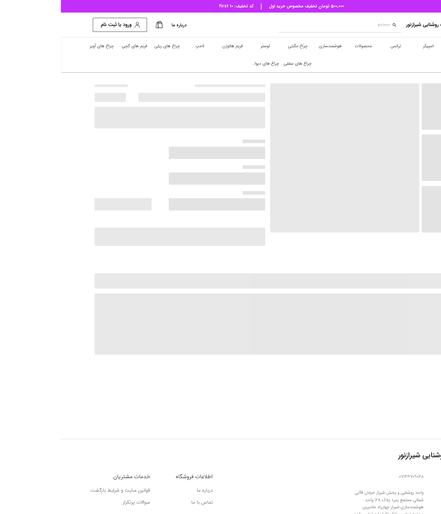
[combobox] (274, 24)
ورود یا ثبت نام (59, 25)
